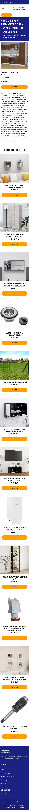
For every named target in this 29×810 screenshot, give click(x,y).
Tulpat (16, 72)
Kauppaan (6, 15)
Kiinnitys (11, 72)
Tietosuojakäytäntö (11, 807)
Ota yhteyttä (13, 805)
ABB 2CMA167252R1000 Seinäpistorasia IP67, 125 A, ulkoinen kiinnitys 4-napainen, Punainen (14, 628)
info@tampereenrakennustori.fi (9, 2)
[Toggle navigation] (3, 8)
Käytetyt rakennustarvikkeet (11, 780)
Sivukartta (21, 807)
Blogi (4, 783)
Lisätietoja (14, 87)
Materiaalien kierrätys (9, 777)
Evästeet (20, 805)
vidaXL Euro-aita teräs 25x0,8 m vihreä (14, 382)
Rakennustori (6, 773)
